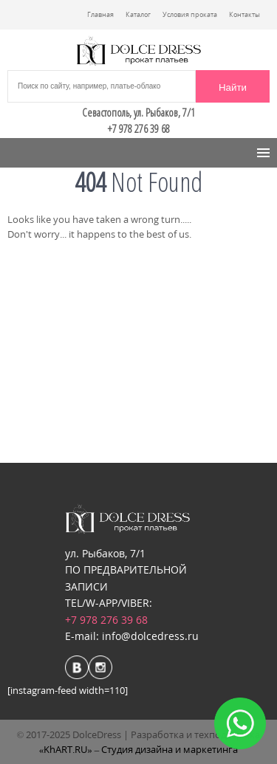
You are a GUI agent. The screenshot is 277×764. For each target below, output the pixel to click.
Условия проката (190, 14)
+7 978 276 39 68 (106, 620)
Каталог (138, 14)
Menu (31, 153)
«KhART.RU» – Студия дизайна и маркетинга (139, 749)
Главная (100, 14)
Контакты (244, 14)
